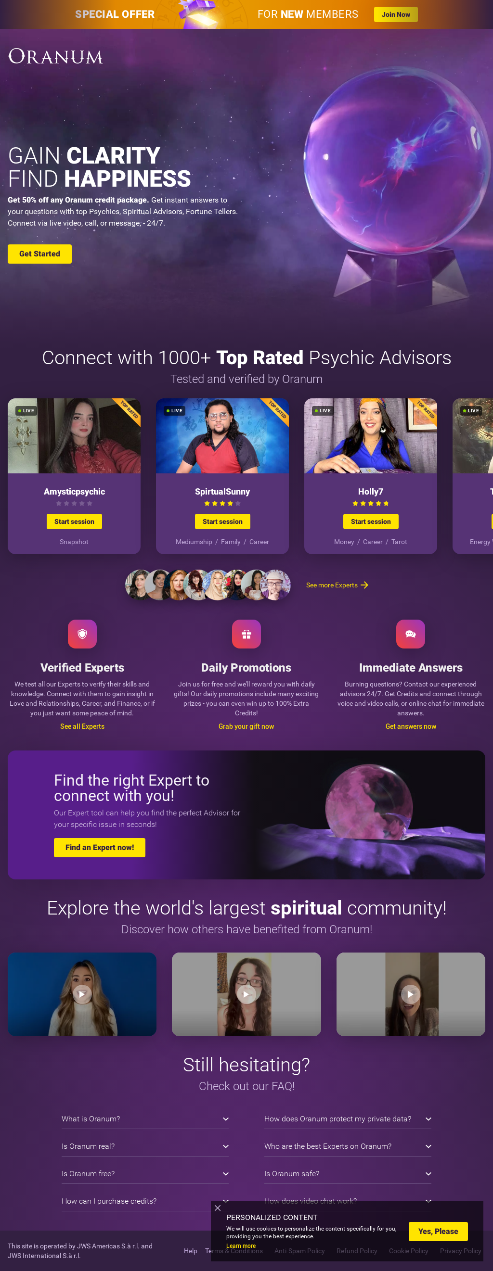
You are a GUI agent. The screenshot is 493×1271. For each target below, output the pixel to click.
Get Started (39, 253)
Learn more (241, 1246)
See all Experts (82, 726)
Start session (74, 521)
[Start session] (74, 476)
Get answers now (411, 726)
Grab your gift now (246, 726)
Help (190, 1251)
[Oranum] (55, 56)
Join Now (396, 14)
